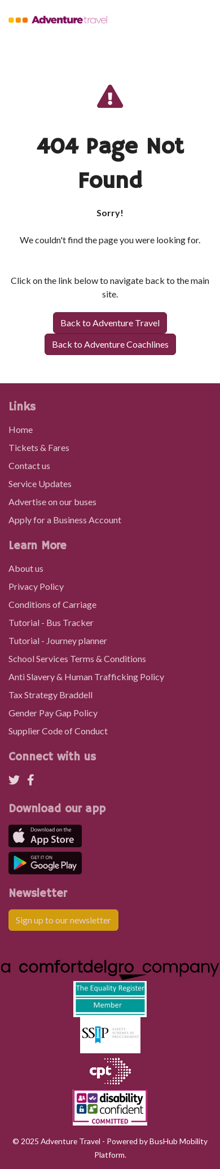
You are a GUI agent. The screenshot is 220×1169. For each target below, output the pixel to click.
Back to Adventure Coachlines (110, 344)
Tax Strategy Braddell (50, 694)
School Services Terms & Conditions (77, 658)
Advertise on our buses (52, 501)
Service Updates (40, 483)
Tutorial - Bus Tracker (51, 622)
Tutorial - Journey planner (57, 640)
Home (20, 429)
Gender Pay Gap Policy (53, 712)
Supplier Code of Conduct (58, 730)
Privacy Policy (36, 586)
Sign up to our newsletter (63, 919)
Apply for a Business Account (64, 519)
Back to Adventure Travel (110, 322)
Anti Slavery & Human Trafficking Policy (86, 676)
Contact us (29, 465)
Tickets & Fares (38, 447)
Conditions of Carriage (52, 604)
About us (25, 568)
